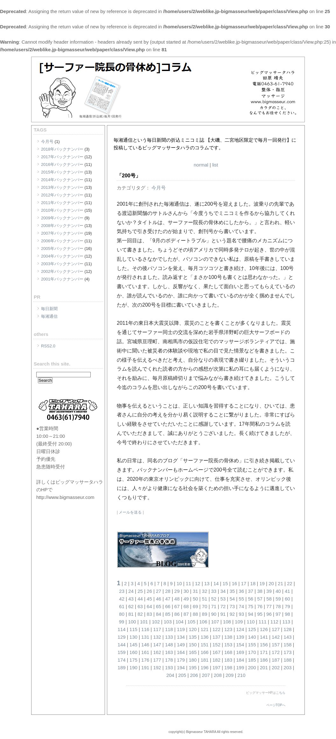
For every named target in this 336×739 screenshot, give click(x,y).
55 (241, 598)
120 (193, 629)
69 (195, 606)
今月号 (47, 141)
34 (223, 591)
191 (145, 667)
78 (278, 606)
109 (239, 621)
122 (216, 629)
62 (131, 606)
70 (204, 606)
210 (241, 675)
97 (278, 614)
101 (144, 621)
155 (252, 644)
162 (157, 652)
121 (204, 629)
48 (177, 598)
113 (286, 621)
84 (158, 614)
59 (278, 598)
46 (158, 598)
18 (253, 583)
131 (145, 637)
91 (223, 614)
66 (168, 606)
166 (204, 652)
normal (201, 164)
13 (207, 583)
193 (169, 667)
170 (252, 652)
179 (181, 660)
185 (252, 660)
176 (145, 660)
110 (251, 621)
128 (287, 629)
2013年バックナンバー (62, 187)
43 (131, 598)
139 (240, 637)
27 (158, 591)
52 (214, 598)
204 (170, 675)
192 (157, 667)
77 (269, 606)
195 (193, 667)
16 (234, 583)
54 (232, 598)
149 (181, 644)
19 (262, 583)
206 (194, 675)
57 (259, 598)
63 (140, 606)
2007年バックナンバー (62, 233)
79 (287, 606)
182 (216, 660)
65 (158, 606)
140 (252, 637)
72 (223, 606)
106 (203, 621)
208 (218, 675)
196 (204, 667)
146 (145, 644)
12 (197, 583)
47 (168, 598)
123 (228, 629)
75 (250, 606)
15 (225, 583)
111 (263, 621)
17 (243, 583)
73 (232, 606)
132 (157, 637)
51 (204, 598)
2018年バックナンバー (62, 149)
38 (259, 591)
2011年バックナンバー (62, 202)
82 (140, 614)
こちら (280, 692)
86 (177, 614)
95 (259, 614)
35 (232, 591)
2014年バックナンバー (62, 179)
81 (131, 614)
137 (216, 637)
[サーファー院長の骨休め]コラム (185, 132)
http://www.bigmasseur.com (65, 497)
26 (149, 591)
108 (227, 621)
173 (287, 652)
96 (269, 614)
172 (276, 652)
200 (252, 667)
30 (186, 591)
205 (182, 675)
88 (195, 614)
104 (180, 621)
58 (269, 598)
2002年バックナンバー (62, 271)
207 (206, 675)
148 (169, 644)
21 (280, 583)
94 (250, 614)
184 (240, 660)
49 (186, 598)
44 (140, 598)
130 (133, 637)
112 (274, 621)
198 (228, 667)
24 (131, 591)
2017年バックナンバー (62, 156)
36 (241, 591)
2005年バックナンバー (62, 248)
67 (177, 606)
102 (156, 621)
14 (216, 583)
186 (264, 660)
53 (223, 598)
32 (204, 591)
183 (228, 660)
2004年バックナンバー (62, 256)
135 (193, 637)
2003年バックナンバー (62, 263)
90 (214, 614)
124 (240, 629)
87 (186, 614)
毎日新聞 (49, 308)
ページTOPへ (275, 705)
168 (228, 652)
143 (287, 637)
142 (276, 637)
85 (168, 614)
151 (204, 644)
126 (264, 629)
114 (122, 629)
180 (193, 660)
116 (145, 629)
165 (193, 652)
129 (122, 637)
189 (122, 667)
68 (186, 606)
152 (216, 644)
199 (240, 667)
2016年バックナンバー (62, 164)
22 (289, 583)
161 (145, 652)
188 (287, 660)
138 (228, 637)
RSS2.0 (48, 346)
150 (193, 644)
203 (287, 667)
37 (250, 591)
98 (287, 614)
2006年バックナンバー (62, 240)
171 (264, 652)
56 (250, 598)
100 (132, 621)
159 (122, 652)
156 (264, 644)
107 (215, 621)
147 (157, 644)
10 (179, 583)
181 (204, 660)
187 (276, 660)
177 (157, 660)
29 (177, 591)
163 (169, 652)
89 (204, 614)
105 (191, 621)
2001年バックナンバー (62, 279)
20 (271, 583)
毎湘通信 (49, 316)
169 (240, 652)
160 (133, 652)
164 (181, 652)
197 (216, 667)
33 (214, 591)
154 (240, 644)
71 (214, 606)
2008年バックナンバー (62, 225)
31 (195, 591)
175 (133, 660)
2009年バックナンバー (62, 218)
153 (228, 644)
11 (188, 583)
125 (252, 629)
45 (149, 598)
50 (195, 598)
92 (232, 614)
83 (149, 614)
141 (264, 637)
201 (264, 667)
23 (121, 591)
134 (181, 637)
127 (276, 629)
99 (121, 621)
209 (230, 675)
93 (241, 614)
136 (204, 637)
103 (168, 621)
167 (216, 652)
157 (276, 644)
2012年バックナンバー (62, 195)
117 (157, 629)
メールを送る (130, 512)
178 (169, 660)
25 (140, 591)
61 (121, 606)
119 (181, 629)
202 (276, 667)
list (215, 164)
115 (133, 629)
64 (149, 606)
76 (259, 606)
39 (269, 591)
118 (169, 629)
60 (287, 598)
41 (287, 591)
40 (278, 591)
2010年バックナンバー (62, 210)
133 (169, 637)
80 (121, 614)
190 (133, 667)
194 (181, 667)
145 (133, 644)
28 (168, 591)
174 (122, 660)
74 (241, 606)
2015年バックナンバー (62, 172)
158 (287, 644)
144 (122, 644)
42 (121, 598)
